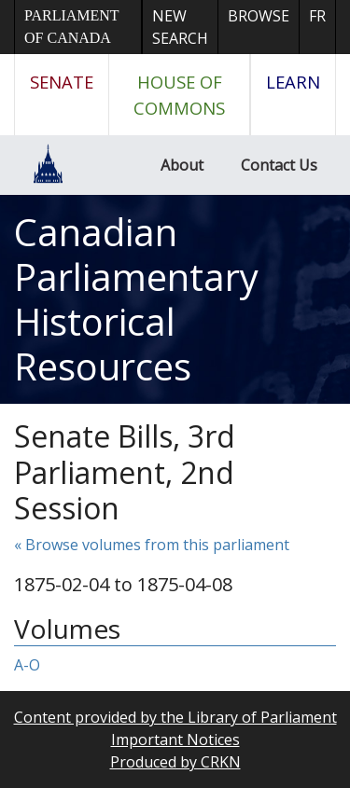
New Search (180, 27)
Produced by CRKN (175, 762)
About (182, 165)
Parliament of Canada (71, 26)
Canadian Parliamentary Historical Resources (136, 299)
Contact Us (279, 165)
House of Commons (179, 94)
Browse (258, 16)
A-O (27, 665)
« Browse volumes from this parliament (151, 544)
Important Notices (175, 739)
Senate (61, 81)
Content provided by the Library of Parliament (175, 717)
